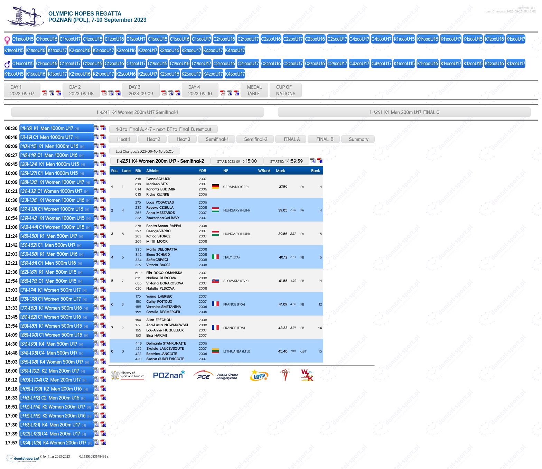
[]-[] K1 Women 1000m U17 (55, 182)
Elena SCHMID (158, 254)
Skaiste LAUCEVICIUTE (165, 348)
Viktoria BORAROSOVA (164, 282)
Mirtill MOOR (157, 241)
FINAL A (291, 139)
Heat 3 (182, 139)
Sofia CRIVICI (157, 259)
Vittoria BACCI (158, 264)
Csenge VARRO (158, 230)
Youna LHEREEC (159, 296)
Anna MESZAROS (160, 212)
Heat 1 (122, 139)
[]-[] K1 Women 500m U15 (54, 325)
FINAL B (323, 139)
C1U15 (23, 39)
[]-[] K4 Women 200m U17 (56, 442)
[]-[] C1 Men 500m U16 (51, 263)
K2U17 (103, 50)
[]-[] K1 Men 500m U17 (51, 236)
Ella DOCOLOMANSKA (164, 272)
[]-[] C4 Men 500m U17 (51, 352)
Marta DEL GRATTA (161, 249)
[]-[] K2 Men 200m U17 (52, 370)
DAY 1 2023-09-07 (22, 90)
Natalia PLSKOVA (160, 288)
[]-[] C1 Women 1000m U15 (55, 227)
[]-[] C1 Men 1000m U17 (49, 137)
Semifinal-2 (255, 139)
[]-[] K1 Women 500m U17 (53, 290)
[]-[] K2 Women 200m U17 (55, 406)
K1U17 (450, 39)
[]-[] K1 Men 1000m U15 (52, 164)
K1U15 (404, 39)
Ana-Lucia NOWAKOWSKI (167, 324)
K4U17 (213, 50)
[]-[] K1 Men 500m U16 (51, 254)
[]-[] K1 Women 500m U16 (54, 307)
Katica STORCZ (158, 235)
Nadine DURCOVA (161, 277)
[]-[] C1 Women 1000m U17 (54, 191)
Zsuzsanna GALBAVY (162, 217)
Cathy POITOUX (159, 301)
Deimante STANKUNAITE (166, 343)
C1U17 (70, 39)
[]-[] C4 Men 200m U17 (53, 433)
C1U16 (46, 39)
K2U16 (80, 50)
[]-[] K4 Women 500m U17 (54, 361)
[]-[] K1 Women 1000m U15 (55, 218)
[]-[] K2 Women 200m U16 (56, 415)
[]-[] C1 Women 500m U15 (54, 334)
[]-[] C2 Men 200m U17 (53, 379)
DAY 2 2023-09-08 (81, 90)
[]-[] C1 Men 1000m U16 (52, 155)
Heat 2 (152, 139)
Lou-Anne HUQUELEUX (165, 329)
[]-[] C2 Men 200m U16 (52, 397)
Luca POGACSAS (160, 202)
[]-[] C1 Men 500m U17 (50, 245)
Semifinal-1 (216, 139)
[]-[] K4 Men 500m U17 (51, 343)
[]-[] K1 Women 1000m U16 (55, 200)
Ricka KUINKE (157, 194)
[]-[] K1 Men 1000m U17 (49, 128)
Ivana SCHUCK (158, 178)
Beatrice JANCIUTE (161, 353)
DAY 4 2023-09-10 (200, 90)
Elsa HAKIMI (156, 335)
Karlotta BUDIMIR (160, 188)
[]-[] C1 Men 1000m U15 (52, 173)
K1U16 (427, 39)
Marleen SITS (157, 183)
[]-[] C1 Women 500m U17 (53, 299)
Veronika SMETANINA (163, 306)
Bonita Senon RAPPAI (163, 225)
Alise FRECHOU (158, 319)
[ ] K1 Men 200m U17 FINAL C (404, 112)
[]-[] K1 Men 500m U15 (51, 272)
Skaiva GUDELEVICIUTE (165, 358)
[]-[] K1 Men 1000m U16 (52, 146)
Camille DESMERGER (163, 311)
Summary (358, 139)
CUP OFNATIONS (286, 90)
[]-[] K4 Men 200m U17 (53, 424)
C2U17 (248, 39)
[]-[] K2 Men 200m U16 (54, 388)
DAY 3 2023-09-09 (141, 90)
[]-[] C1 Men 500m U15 (51, 281)
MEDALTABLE (254, 90)
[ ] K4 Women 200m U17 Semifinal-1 (137, 112)
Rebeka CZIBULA (159, 207)
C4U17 (359, 39)
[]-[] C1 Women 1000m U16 (54, 209)
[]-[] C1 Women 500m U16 (53, 316)
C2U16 (224, 39)
